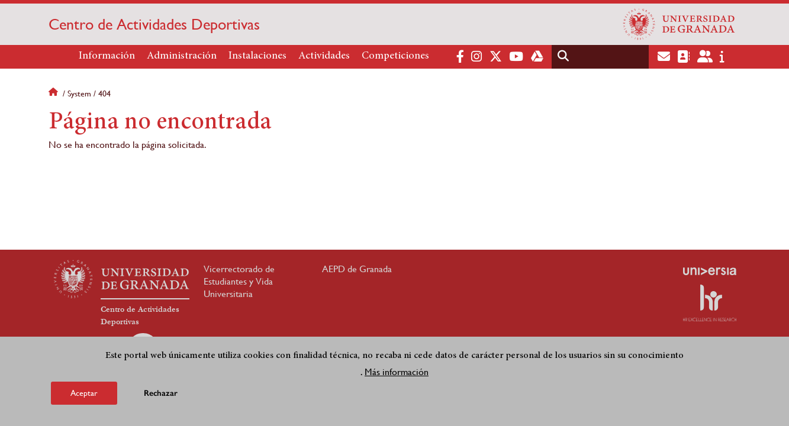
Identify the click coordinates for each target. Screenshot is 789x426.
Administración (182, 56)
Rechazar (161, 394)
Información (107, 56)
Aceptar (84, 393)
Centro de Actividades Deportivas (154, 24)
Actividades (324, 56)
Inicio (54, 93)
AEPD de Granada (357, 269)
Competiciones (395, 56)
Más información (397, 372)
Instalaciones (257, 56)
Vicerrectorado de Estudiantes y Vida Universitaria (239, 281)
